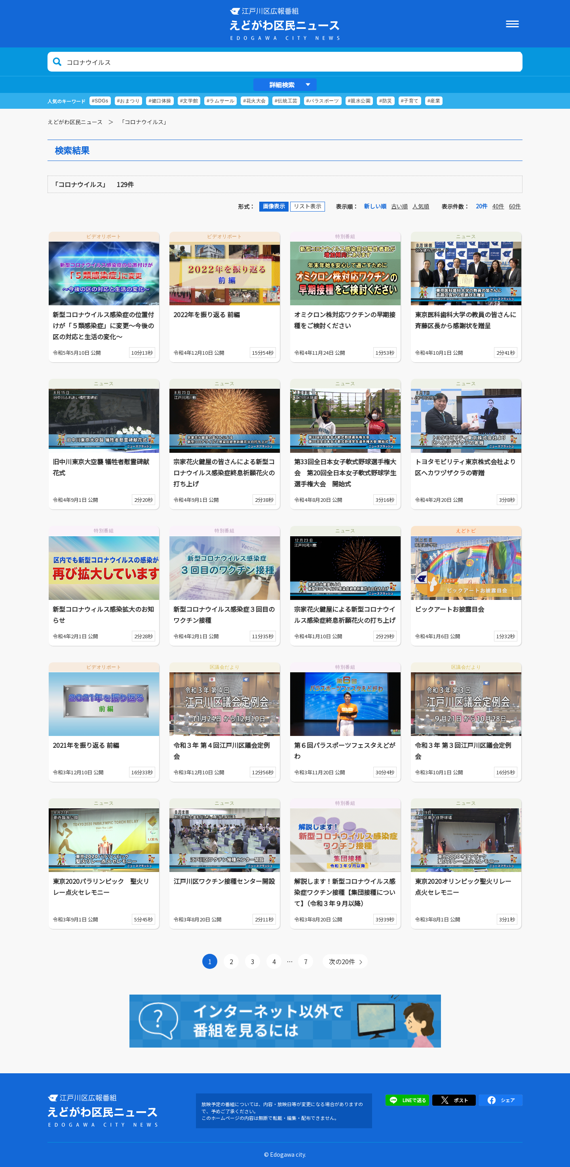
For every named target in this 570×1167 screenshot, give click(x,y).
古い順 (399, 206)
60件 (515, 206)
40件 (498, 206)
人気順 (420, 206)
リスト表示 (307, 206)
